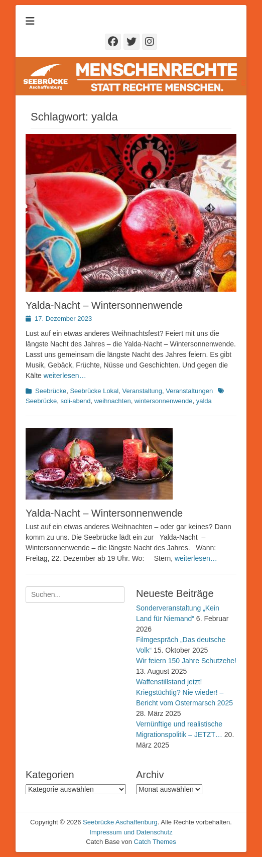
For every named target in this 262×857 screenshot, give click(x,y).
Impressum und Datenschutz (130, 832)
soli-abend (75, 401)
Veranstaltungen (189, 391)
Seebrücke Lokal (94, 391)
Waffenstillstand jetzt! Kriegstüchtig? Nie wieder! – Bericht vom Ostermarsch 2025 (184, 692)
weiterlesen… (65, 376)
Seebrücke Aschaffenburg (120, 822)
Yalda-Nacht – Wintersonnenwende (104, 305)
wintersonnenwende (164, 401)
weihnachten (112, 401)
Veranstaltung (142, 391)
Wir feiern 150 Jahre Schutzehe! (186, 661)
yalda (204, 401)
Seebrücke (50, 391)
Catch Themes (155, 841)
